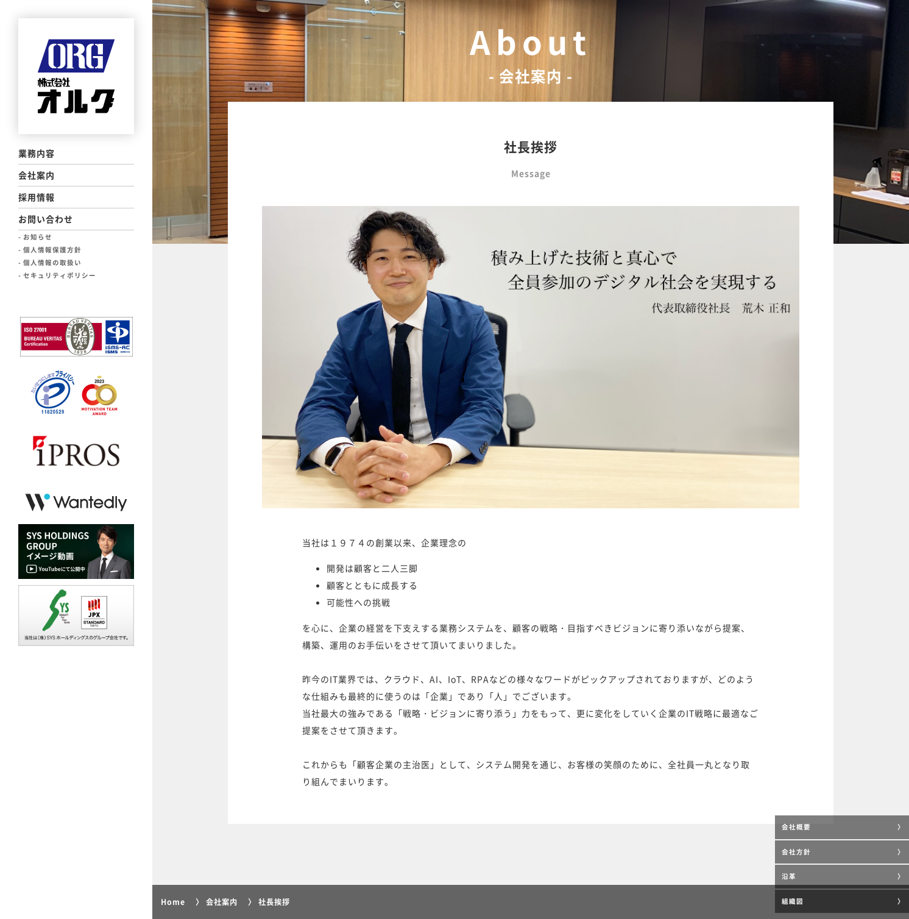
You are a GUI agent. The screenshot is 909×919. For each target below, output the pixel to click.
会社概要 (796, 826)
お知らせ (37, 236)
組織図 (793, 901)
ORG (76, 76)
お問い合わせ (45, 219)
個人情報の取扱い (52, 262)
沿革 (789, 876)
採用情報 (36, 197)
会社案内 (36, 175)
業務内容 (36, 153)
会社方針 (796, 851)
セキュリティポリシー (59, 275)
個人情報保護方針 (52, 249)
